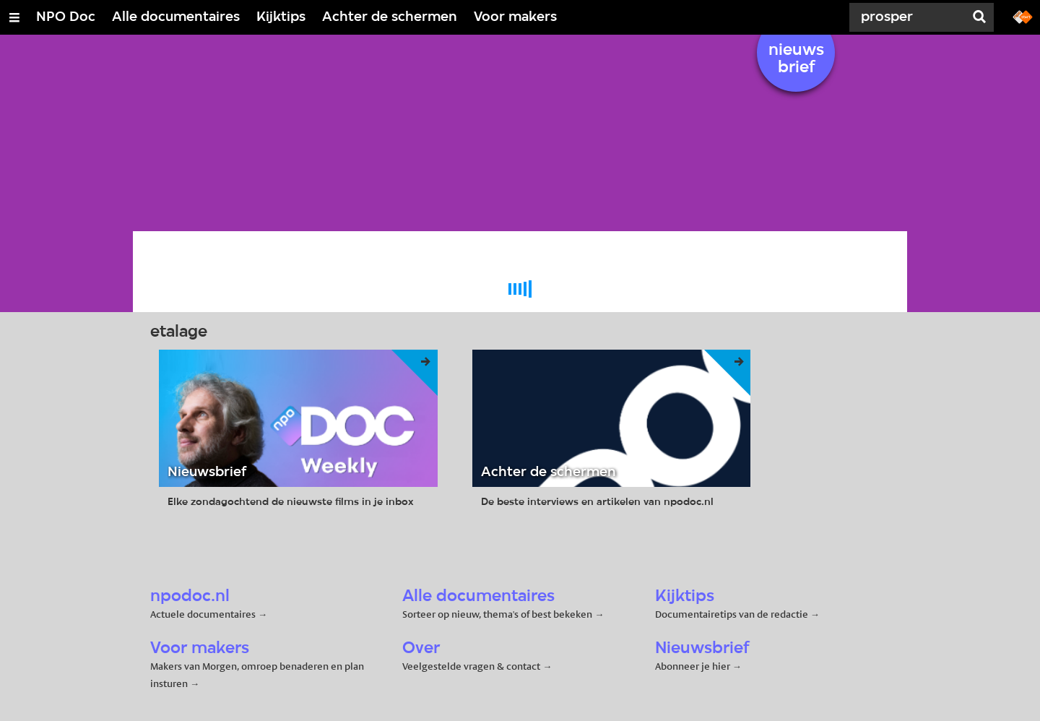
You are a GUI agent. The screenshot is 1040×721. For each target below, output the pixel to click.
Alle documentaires (176, 17)
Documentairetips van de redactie (731, 614)
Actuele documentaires (203, 614)
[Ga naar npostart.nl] (1022, 15)
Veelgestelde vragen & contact (471, 666)
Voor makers (515, 17)
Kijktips (281, 17)
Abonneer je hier (693, 666)
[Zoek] (910, 17)
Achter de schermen (389, 17)
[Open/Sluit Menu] (14, 17)
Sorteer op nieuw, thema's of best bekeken (497, 614)
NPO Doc (65, 17)
